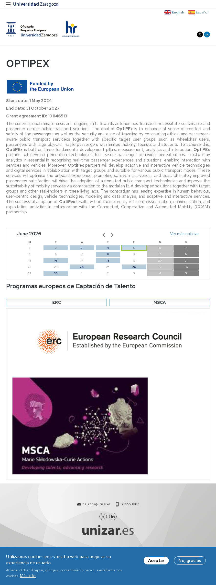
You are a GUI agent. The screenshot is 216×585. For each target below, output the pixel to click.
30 (56, 274)
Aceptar (156, 560)
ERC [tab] (56, 303)
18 (108, 261)
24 (82, 268)
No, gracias (190, 560)
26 (134, 268)
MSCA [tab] (159, 303)
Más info (28, 575)
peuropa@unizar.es (96, 505)
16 (55, 261)
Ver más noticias (184, 234)
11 (108, 255)
